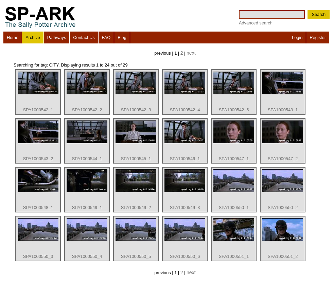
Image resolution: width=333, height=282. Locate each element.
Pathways (56, 37)
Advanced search (256, 22)
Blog (122, 37)
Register (318, 37)
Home (12, 37)
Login (297, 37)
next (191, 53)
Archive (32, 37)
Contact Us (83, 37)
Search (319, 14)
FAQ (106, 37)
